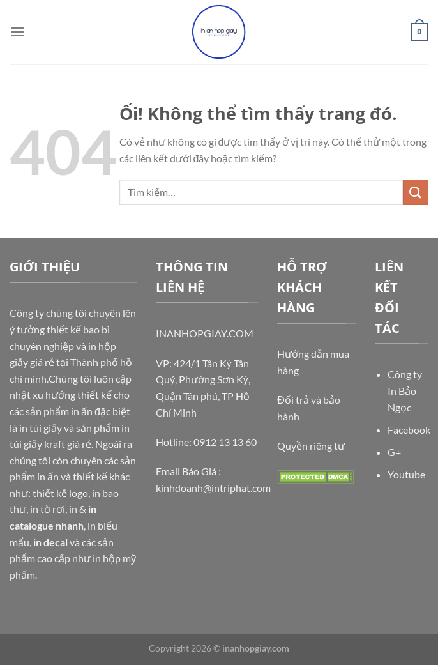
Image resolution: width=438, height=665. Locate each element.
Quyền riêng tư (311, 446)
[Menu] (17, 31)
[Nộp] (415, 192)
